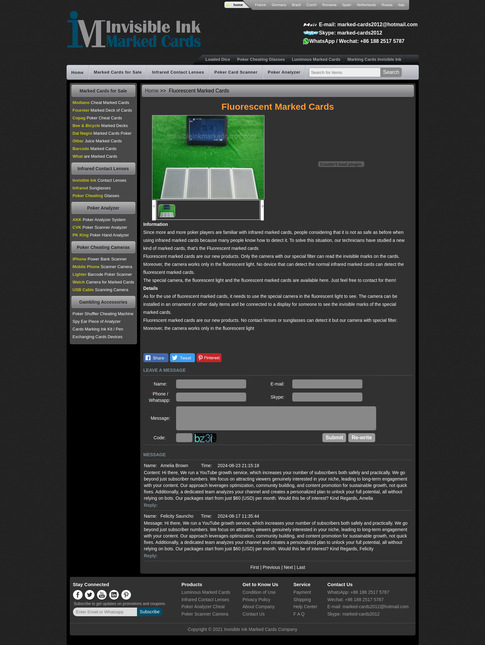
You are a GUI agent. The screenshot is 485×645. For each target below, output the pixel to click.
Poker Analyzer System (99, 219)
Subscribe (149, 611)
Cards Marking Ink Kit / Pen (98, 329)
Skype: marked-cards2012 (350, 33)
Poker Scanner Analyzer (100, 227)
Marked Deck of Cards (102, 110)
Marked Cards (95, 148)
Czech (312, 5)
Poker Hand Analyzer (101, 235)
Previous (271, 567)
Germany (279, 5)
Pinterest (209, 357)
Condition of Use (259, 592)
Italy (401, 5)
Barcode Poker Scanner (102, 274)
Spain (346, 5)
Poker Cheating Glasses (261, 59)
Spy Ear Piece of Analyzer (97, 321)
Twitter (182, 357)
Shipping (302, 599)
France (260, 5)
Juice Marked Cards (97, 141)
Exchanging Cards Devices (98, 336)
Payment (302, 592)
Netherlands (366, 5)
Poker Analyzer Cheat (203, 606)
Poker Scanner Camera (205, 614)
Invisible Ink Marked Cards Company (260, 629)
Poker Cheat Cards (97, 117)
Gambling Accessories (103, 302)
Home (77, 72)
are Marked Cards (95, 156)
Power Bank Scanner (100, 259)
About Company (258, 606)
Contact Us (253, 614)
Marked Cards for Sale (118, 72)
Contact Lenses (99, 180)
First (254, 567)
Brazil (296, 5)
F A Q (298, 614)
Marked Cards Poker (102, 133)
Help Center (305, 606)
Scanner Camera (102, 266)
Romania (329, 5)
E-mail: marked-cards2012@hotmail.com (368, 24)
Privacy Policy (256, 599)
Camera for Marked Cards (103, 282)
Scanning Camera (100, 289)
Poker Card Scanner (236, 72)
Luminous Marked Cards (316, 59)
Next (288, 567)
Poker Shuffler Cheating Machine (103, 313)
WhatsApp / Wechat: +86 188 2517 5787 (356, 41)
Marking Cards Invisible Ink (374, 59)
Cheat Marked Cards (101, 102)
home (238, 5)
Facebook (155, 357)
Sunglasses (92, 188)
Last (301, 567)
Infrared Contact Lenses (178, 72)
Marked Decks (100, 125)
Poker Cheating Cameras (103, 247)
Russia (387, 5)
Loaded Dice (218, 59)
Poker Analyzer (284, 72)
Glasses (96, 195)
